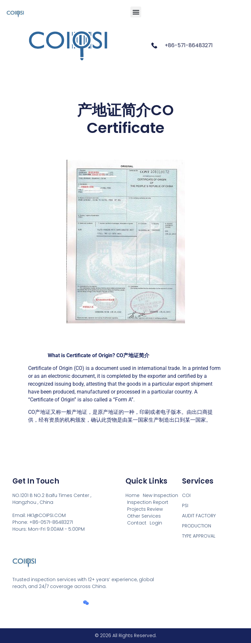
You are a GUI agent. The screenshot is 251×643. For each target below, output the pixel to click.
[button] (135, 12)
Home (133, 495)
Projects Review (145, 509)
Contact (136, 523)
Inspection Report (147, 502)
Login (156, 523)
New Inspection (160, 495)
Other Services (144, 516)
